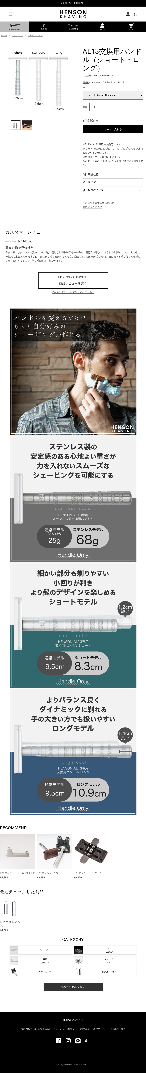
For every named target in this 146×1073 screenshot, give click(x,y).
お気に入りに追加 (92, 207)
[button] (10, 14)
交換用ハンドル (35, 35)
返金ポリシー (100, 1029)
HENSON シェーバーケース (88, 873)
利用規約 (85, 1029)
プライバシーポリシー (65, 1029)
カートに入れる (113, 129)
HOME (4, 35)
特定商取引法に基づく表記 (35, 1029)
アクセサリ (17, 35)
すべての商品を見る (73, 987)
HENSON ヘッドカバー (48, 873)
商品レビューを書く (73, 280)
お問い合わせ (118, 1029)
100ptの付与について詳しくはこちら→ (73, 292)
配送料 (86, 82)
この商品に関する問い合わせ (98, 203)
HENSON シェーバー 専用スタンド (17, 873)
